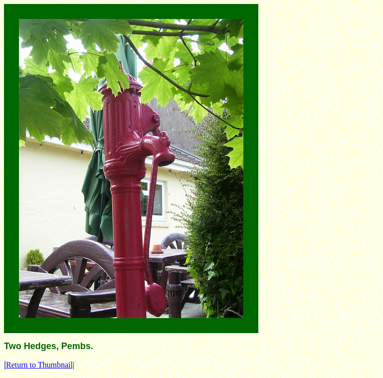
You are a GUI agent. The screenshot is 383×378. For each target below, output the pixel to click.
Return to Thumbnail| (39, 365)
